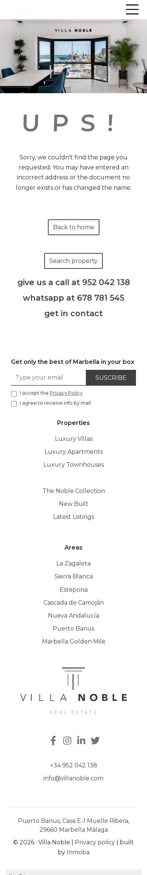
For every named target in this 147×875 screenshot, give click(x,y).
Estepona (74, 589)
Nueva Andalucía (73, 615)
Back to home (73, 227)
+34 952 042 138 (73, 765)
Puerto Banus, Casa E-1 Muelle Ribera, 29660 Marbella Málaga (73, 825)
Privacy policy (95, 842)
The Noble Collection (73, 490)
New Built (73, 503)
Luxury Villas (73, 438)
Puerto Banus (73, 628)
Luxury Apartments (74, 451)
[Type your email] (49, 378)
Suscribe (110, 377)
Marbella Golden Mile (73, 641)
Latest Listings (73, 516)
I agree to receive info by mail (55, 403)
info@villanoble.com (73, 778)
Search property (73, 260)
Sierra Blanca (74, 576)
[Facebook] (53, 741)
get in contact (73, 313)
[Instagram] (68, 741)
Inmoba (78, 852)
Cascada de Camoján (73, 602)
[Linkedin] (82, 741)
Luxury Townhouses (73, 464)
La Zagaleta (73, 563)
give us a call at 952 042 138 (73, 282)
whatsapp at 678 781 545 (73, 298)
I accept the (51, 393)
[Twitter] (96, 741)
